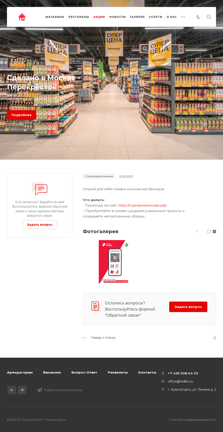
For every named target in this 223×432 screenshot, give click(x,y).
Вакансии (52, 372)
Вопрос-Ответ (84, 372)
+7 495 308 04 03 (183, 373)
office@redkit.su (180, 381)
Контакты (147, 372)
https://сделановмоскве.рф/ (142, 205)
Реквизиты (118, 372)
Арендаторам (20, 372)
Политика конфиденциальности (192, 419)
